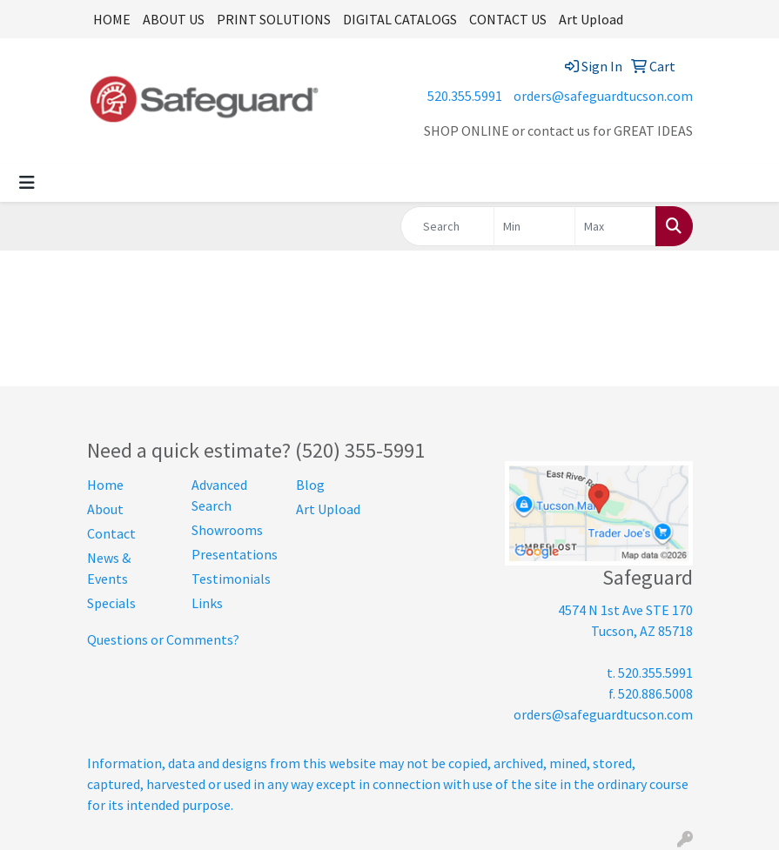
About (105, 509)
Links (207, 603)
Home (105, 484)
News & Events (109, 568)
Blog (310, 484)
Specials (111, 603)
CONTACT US (508, 19)
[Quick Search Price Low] (534, 226)
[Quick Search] (447, 226)
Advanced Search (219, 495)
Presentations (233, 554)
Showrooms (227, 530)
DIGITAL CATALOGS (400, 19)
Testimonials (231, 578)
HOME (112, 19)
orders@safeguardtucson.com (603, 95)
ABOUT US (174, 19)
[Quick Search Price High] (615, 226)
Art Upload (591, 19)
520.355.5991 (464, 95)
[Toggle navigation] (27, 183)
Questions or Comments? (163, 639)
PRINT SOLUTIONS (274, 19)
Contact (111, 533)
